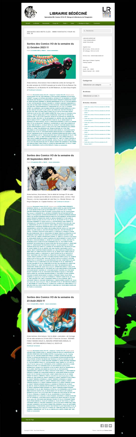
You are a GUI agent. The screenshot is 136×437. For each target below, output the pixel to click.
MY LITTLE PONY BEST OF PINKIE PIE (49, 392)
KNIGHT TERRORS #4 (49, 377)
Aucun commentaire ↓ (53, 50)
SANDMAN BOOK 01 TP (33, 396)
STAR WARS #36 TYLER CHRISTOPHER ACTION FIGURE (61, 268)
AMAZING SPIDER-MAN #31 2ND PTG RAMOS (39, 211)
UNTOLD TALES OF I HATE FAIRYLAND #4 (64, 140)
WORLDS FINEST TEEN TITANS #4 (38, 143)
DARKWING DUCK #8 (46, 365)
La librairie (36, 23)
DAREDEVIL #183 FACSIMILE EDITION (44, 108)
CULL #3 (64, 106)
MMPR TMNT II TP (31, 251)
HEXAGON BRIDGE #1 (40, 240)
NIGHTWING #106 (35, 255)
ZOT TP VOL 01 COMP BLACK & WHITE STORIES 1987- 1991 (58, 409)
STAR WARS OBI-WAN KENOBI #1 (47, 273)
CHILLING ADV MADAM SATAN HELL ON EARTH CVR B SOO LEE (53, 223)
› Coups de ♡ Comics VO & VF (57, 95)
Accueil (28, 23)
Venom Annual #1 (40, 282)
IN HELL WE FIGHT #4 (38, 118)
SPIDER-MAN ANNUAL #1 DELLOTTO (65, 266)
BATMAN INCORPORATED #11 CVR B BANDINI (46, 357)
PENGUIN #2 (47, 123)
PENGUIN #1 (36, 394)
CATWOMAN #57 (31, 223)
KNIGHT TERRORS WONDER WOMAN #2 (40, 384)
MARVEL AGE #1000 (62, 118)
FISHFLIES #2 (59, 231)
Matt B (43, 50)
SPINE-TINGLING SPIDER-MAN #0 (36, 268)
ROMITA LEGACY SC (64, 256)
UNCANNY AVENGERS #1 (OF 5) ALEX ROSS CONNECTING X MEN (58, 402)
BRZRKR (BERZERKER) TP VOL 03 (56, 101)
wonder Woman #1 (43, 283)
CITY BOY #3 (70, 362)
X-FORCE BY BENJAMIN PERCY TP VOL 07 (60, 143)
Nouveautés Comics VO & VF (40, 95)
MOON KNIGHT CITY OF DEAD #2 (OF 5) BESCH (59, 391)
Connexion (97, 23)
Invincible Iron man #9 (57, 375)
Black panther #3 (36, 360)
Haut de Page (30, 419)
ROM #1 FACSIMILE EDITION (51, 256)
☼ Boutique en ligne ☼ (83, 23)
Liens (72, 23)
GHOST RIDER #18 (39, 235)
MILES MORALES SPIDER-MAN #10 (64, 250)
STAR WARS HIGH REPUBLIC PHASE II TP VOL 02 (50, 399)
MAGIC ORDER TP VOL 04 (36, 248)
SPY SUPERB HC (34, 397)
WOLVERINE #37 (33, 283)
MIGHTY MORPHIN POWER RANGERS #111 (43, 250)
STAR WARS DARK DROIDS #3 (55, 130)
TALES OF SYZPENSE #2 (48, 277)
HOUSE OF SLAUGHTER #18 (58, 116)
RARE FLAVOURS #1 (37, 256)
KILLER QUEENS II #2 (50, 118)
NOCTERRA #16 (45, 255)
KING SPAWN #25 (38, 377)
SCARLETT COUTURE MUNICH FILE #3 (64, 125)
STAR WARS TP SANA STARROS (65, 273)
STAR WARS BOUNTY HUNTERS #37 (37, 270)
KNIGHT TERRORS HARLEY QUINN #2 (56, 381)
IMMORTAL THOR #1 (44, 375)
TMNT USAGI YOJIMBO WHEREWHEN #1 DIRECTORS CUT (42, 138)
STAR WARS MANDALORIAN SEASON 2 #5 (53, 131)
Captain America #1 (46, 221)
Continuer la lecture (36, 90)
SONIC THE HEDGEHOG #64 (46, 265)
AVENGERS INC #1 (40, 213)
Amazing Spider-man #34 (58, 211)
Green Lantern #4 (61, 113)
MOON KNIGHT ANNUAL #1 (34, 253)
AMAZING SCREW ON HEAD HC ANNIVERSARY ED (60, 352)
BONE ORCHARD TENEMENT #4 (37, 101)
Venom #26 (30, 141)
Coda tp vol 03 (39, 364)
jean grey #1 (66, 375)
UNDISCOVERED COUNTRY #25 (63, 280)
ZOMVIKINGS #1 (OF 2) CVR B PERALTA (43, 145)
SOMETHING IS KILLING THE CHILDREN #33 (56, 263)
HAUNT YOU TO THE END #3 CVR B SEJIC (38, 374)
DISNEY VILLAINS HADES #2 (34, 230)
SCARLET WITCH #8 (47, 125)
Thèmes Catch (108, 430)
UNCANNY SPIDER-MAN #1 (47, 280)
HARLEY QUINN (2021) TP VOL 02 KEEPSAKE (45, 115)
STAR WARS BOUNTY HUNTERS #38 (57, 270)
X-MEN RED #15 (56, 285)
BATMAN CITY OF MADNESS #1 (62, 98)
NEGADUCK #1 (46, 253)
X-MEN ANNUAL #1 (69, 283)
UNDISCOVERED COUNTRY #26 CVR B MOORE (39, 140)
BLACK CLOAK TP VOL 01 (49, 220)
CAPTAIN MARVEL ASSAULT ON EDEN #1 (43, 103)
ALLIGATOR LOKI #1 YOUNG (64, 209)
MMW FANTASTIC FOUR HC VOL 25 (51, 120)
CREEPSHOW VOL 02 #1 (35, 225)
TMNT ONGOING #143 (35, 278)
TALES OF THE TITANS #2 (63, 401)
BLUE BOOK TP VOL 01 (63, 220)
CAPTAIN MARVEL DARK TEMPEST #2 (56, 362)
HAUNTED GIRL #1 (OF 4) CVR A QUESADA (38, 116)
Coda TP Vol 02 (31, 364)
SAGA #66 (47, 258)
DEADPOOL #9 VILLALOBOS (51, 367)
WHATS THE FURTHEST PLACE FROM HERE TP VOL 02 (61, 406)
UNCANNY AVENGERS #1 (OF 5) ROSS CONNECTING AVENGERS (44, 404)
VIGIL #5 (48, 282)
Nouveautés (45, 23)
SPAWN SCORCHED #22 (56, 128)
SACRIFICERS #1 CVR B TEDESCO (61, 394)
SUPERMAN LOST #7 (36, 135)
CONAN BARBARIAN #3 (41, 106)
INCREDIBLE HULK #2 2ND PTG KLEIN (37, 241)
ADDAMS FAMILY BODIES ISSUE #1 (36, 352)
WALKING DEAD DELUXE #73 (41, 141)
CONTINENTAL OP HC (50, 364)
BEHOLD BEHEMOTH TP (58, 218)
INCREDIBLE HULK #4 (54, 241)
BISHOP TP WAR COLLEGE (34, 220)
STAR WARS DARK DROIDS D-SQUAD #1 (55, 271)
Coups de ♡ (56, 23)
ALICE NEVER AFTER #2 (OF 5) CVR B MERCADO (42, 209)
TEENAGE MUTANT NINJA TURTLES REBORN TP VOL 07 (58, 135)
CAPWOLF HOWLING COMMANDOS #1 (65, 103)
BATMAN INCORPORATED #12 (50, 215)
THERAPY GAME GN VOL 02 (63, 277)
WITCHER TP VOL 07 (56, 282)
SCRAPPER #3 (40, 260)
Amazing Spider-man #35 (33, 96)
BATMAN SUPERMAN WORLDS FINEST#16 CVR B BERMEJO (50, 216)
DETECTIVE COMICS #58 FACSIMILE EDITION (49, 228)
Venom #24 (65, 404)
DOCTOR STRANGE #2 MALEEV (51, 230)
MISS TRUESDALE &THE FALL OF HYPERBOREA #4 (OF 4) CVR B (58, 389)
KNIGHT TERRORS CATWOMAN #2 (57, 379)
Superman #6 (37, 277)
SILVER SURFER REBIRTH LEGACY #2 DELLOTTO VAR (42, 126)
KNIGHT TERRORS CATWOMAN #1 (38, 379)
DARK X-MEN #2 (54, 225)
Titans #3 (38, 136)
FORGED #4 (66, 231)
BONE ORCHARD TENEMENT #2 (50, 360)
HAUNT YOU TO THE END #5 (65, 115)
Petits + (65, 23)
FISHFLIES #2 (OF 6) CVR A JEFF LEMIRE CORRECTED (41, 113)
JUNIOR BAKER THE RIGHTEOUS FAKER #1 (44, 245)
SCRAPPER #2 (61, 396)
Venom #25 (32, 282)
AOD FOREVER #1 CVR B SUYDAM (50, 96)
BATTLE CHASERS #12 (64, 359)
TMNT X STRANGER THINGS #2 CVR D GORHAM (54, 278)
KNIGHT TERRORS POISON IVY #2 (50, 382)
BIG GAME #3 (69, 218)
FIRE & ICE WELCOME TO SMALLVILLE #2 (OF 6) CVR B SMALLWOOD (54, 111)
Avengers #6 (36, 98)
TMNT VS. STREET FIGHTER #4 (67, 138)
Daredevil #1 (45, 225)
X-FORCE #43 (52, 283)
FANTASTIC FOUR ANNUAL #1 (46, 231)
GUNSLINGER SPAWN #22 (48, 372)
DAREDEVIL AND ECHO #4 (63, 364)
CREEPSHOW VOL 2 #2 (55, 106)
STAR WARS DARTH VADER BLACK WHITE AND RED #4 (54, 397)
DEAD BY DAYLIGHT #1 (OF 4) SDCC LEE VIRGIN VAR (45, 110)
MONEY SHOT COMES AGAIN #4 (65, 251)
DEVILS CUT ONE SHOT (68, 228)
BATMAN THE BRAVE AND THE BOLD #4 (47, 359)
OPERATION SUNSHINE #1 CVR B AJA (60, 121)
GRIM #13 (60, 236)
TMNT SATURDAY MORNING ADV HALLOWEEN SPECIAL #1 (57, 136)
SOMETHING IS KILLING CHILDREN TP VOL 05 (51, 261)
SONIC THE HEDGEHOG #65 (41, 128)
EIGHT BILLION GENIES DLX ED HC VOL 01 (46, 369)
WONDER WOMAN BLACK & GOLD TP (37, 407)
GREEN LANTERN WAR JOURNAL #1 (47, 236)
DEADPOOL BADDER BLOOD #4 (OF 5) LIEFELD (49, 226)
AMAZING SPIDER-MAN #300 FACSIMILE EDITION (40, 354)
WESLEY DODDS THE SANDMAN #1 (59, 141)
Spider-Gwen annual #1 (48, 266)
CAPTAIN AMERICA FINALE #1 (37, 362)
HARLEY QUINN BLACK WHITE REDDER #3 (55, 238)
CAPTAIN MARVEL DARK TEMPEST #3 (62, 221)
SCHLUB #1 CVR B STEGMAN (48, 396)
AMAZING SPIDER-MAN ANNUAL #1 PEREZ (47, 355)
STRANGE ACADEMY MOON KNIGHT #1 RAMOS (40, 275)
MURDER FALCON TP (33, 392)
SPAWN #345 (38, 266)
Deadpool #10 (39, 367)
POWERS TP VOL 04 (45, 394)
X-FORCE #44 (60, 283)
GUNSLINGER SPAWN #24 (36, 238)
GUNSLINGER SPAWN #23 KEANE (65, 372)
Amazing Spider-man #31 (60, 354)
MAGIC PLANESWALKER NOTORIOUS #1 (45, 386)
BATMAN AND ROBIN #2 (46, 98)
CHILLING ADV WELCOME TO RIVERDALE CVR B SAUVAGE (43, 105)
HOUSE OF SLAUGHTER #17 (54, 240)
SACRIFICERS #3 (55, 123)
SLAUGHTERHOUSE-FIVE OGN (53, 260)
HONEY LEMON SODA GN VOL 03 (59, 374)
